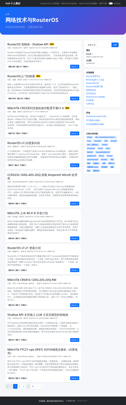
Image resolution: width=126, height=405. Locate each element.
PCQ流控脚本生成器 (95, 124)
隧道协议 (96, 171)
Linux (108, 148)
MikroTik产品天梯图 (88, 3)
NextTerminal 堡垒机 (95, 96)
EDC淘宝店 (91, 93)
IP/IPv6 (104, 145)
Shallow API (91, 156)
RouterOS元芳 (92, 83)
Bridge (89, 137)
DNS (106, 141)
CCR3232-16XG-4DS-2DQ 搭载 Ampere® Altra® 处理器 (42, 176)
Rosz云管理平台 (93, 76)
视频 (112, 167)
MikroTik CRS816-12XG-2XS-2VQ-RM (31, 279)
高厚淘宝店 (91, 90)
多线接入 (96, 163)
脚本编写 (104, 167)
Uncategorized (92, 159)
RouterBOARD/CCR (103, 152)
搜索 (115, 45)
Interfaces (91, 148)
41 (33, 386)
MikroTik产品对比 (69, 3)
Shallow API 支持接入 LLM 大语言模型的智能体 (37, 314)
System (109, 156)
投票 (103, 163)
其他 (111, 159)
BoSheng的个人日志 (95, 79)
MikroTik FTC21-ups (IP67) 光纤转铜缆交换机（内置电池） (42, 351)
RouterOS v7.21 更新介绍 (24, 248)
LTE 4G (100, 148)
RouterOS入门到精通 (50, 3)
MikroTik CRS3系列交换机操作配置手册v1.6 (35, 108)
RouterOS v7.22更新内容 (23, 143)
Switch (101, 156)
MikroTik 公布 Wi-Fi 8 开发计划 (27, 213)
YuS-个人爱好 (12, 3)
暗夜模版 (117, 3)
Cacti (89, 141)
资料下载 (103, 3)
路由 (88, 171)
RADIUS (90, 152)
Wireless (104, 159)
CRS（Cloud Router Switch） (105, 137)
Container (97, 141)
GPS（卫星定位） (93, 145)
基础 (88, 163)
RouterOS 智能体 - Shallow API (27, 44)
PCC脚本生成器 (93, 120)
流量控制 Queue (92, 167)
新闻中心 (111, 163)
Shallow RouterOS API (96, 116)
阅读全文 (74, 66)
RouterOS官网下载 (94, 86)
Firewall (114, 141)
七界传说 (90, 103)
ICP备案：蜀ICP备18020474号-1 (51, 401)
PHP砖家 (90, 100)
